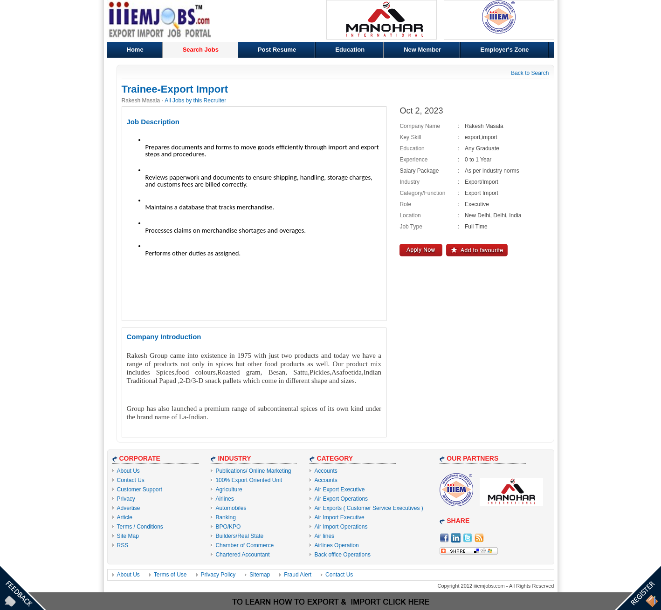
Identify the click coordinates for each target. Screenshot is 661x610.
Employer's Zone (504, 49)
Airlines (224, 499)
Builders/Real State (239, 536)
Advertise (128, 508)
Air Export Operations (341, 499)
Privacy (126, 499)
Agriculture (228, 489)
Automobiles (230, 508)
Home (135, 49)
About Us (128, 471)
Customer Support (139, 489)
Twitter (467, 538)
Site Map (128, 536)
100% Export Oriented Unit (248, 480)
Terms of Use (170, 574)
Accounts (325, 471)
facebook (444, 538)
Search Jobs (201, 49)
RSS (123, 545)
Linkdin (456, 538)
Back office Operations (342, 554)
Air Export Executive (339, 489)
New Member (422, 49)
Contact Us (131, 480)
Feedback (23, 587)
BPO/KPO (228, 526)
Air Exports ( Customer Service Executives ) (368, 508)
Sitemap (259, 574)
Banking (225, 517)
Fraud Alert (297, 574)
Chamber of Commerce (244, 545)
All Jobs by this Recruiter (195, 100)
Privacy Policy (218, 574)
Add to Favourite (477, 250)
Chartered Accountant (242, 554)
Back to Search (530, 73)
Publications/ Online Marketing (253, 471)
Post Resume (277, 49)
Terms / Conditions (140, 526)
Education (350, 49)
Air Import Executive (339, 517)
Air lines (324, 536)
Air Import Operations (340, 526)
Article (124, 517)
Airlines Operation (336, 545)
